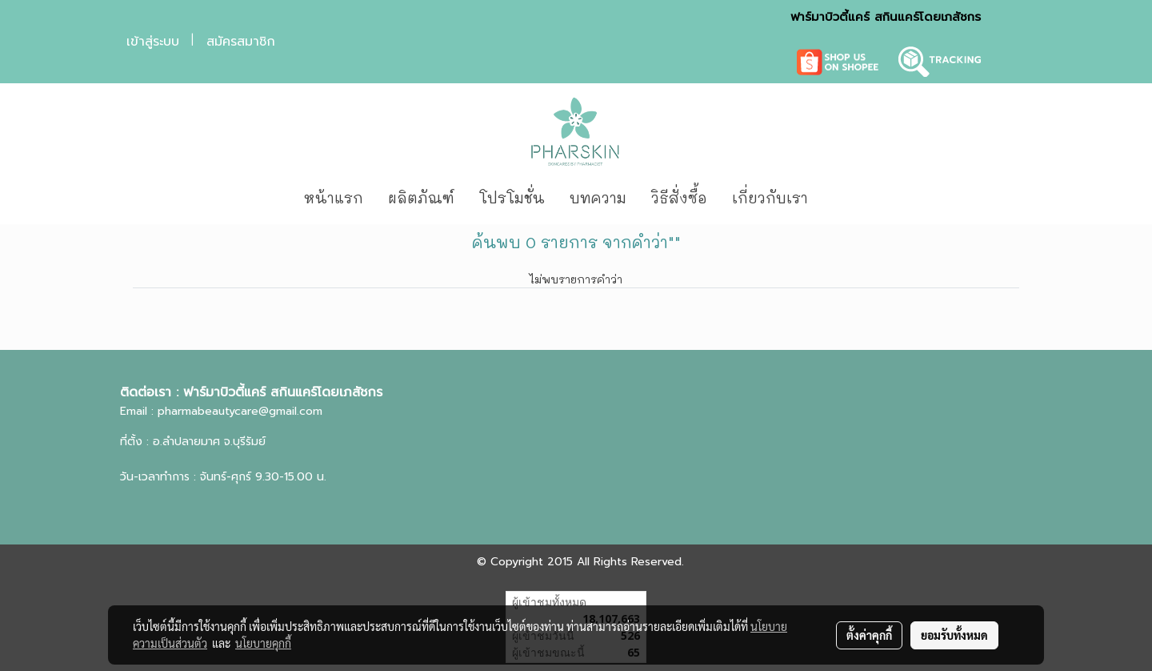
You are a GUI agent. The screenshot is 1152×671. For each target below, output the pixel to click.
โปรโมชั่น (512, 197)
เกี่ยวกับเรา (770, 197)
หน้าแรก (333, 197)
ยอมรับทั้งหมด (954, 635)
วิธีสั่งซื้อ (679, 197)
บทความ (598, 197)
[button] (844, 198)
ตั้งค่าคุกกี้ (869, 635)
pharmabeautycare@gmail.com (240, 411)
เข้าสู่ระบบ (152, 41)
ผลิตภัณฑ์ (421, 197)
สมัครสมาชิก (240, 41)
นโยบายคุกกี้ (263, 643)
